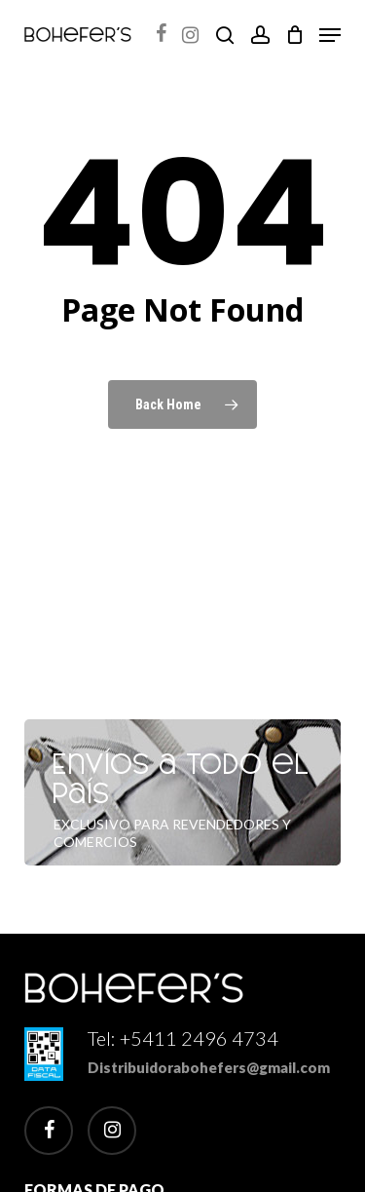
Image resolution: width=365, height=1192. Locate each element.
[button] (330, 35)
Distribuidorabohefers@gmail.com (209, 1067)
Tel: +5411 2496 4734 (183, 1038)
